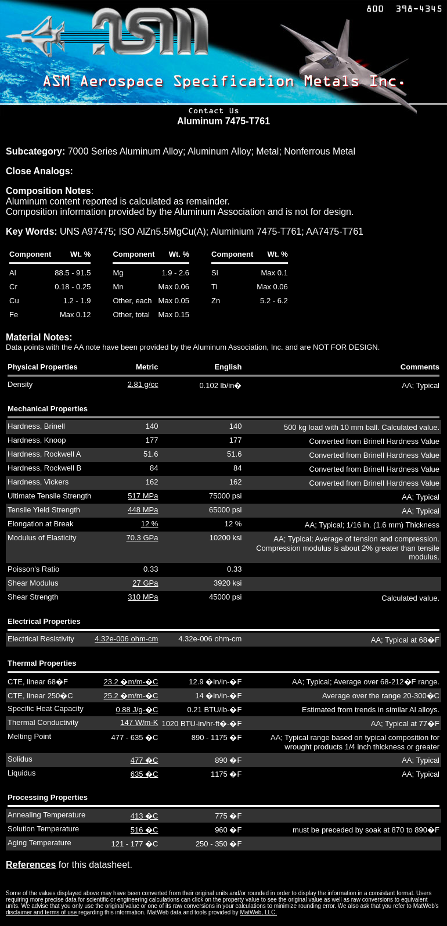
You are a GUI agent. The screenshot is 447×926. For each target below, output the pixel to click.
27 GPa (145, 583)
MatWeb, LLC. (258, 912)
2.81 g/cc (143, 384)
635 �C (144, 774)
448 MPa (143, 509)
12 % (149, 523)
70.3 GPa (142, 537)
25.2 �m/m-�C (131, 695)
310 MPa (143, 597)
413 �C (144, 816)
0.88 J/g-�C (137, 709)
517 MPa (143, 495)
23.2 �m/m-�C (131, 681)
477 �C (144, 760)
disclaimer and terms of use (42, 912)
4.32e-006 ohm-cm (126, 638)
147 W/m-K (139, 722)
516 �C (144, 829)
